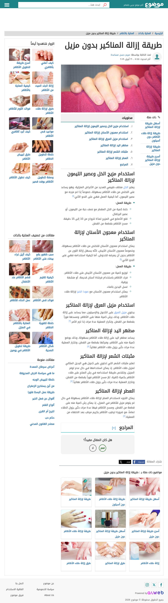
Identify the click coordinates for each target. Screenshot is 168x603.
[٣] (88, 346)
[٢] (70, 321)
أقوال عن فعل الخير (43, 398)
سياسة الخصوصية (45, 589)
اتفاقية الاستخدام (14, 589)
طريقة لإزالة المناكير (153, 148)
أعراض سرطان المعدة (42, 367)
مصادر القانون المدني (42, 424)
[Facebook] (161, 584)
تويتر (128, 462)
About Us (49, 595)
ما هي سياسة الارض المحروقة (36, 373)
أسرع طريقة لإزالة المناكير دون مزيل (152, 160)
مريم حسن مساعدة (120, 55)
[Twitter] (154, 584)
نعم (102, 448)
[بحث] (104, 5)
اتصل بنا (19, 583)
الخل (125, 187)
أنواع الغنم (48, 405)
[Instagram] (147, 584)
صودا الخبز (83, 291)
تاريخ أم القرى (46, 411)
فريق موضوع (16, 595)
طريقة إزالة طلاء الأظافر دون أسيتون (150, 137)
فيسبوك (141, 462)
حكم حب (49, 418)
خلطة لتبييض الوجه (43, 379)
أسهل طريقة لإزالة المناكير (152, 125)
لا (93, 448)
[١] (73, 196)
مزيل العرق (120, 312)
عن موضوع (48, 583)
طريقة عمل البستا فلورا (41, 392)
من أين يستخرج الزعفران (40, 386)
